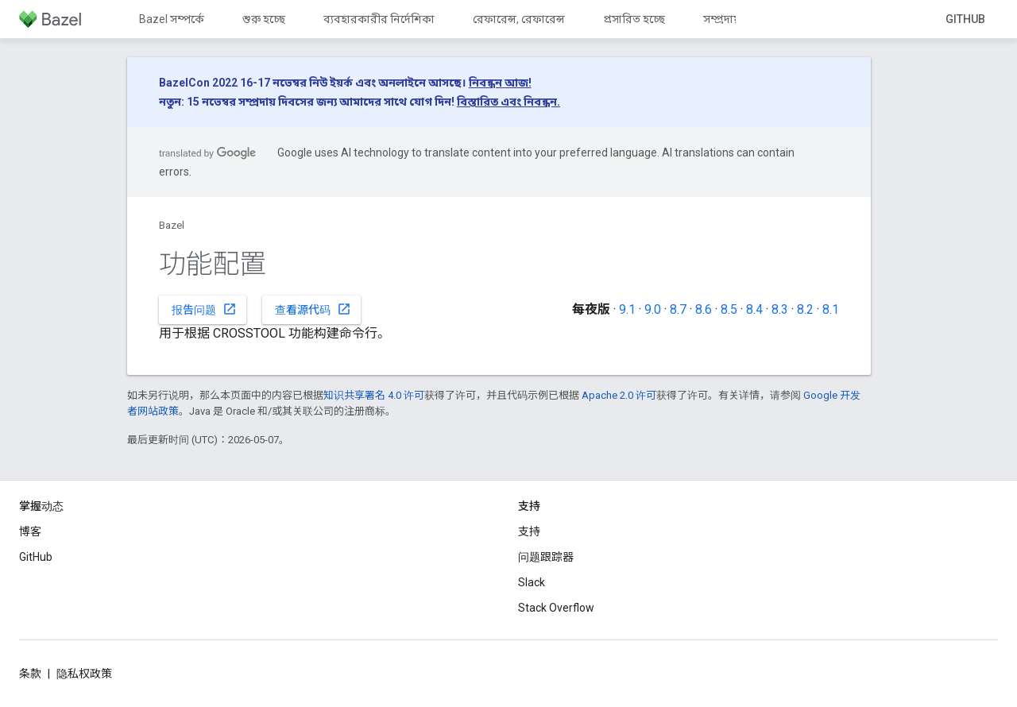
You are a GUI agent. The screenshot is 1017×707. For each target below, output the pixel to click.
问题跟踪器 (546, 557)
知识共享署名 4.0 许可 (373, 395)
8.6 (703, 309)
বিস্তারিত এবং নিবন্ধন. (508, 101)
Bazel (171, 225)
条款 (30, 673)
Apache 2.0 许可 (619, 395)
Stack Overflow (556, 607)
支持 (529, 531)
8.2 (805, 309)
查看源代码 (313, 309)
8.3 (779, 309)
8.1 (830, 309)
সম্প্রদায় (722, 19)
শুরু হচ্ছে (263, 19)
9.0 (652, 309)
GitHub (965, 19)
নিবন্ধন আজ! (500, 82)
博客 (30, 531)
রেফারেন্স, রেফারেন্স (519, 19)
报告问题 (204, 309)
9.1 (627, 309)
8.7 (678, 309)
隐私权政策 (84, 673)
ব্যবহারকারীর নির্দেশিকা (379, 19)
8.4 (754, 309)
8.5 (729, 309)
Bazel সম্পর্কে (171, 19)
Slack (531, 582)
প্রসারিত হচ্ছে (634, 19)
